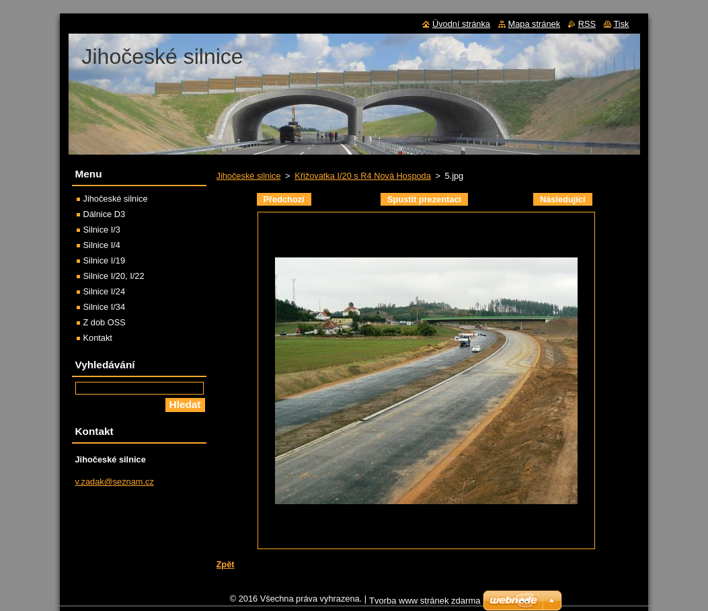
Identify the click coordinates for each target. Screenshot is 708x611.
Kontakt (97, 338)
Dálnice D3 (104, 214)
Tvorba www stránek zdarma (424, 604)
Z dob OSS (104, 322)
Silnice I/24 (104, 291)
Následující (563, 199)
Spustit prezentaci (424, 199)
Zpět (226, 564)
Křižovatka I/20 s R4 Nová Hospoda (362, 176)
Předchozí (284, 199)
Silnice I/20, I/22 (114, 276)
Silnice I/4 (101, 245)
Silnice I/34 (104, 307)
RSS (587, 24)
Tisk (621, 24)
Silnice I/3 (101, 230)
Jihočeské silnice (249, 176)
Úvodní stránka (461, 24)
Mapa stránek (534, 24)
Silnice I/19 (104, 260)
